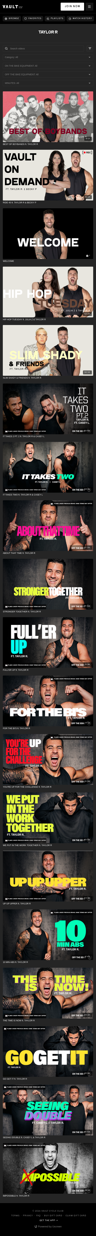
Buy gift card (53, 1216)
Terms (15, 1216)
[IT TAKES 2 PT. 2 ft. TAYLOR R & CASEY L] (48, 436)
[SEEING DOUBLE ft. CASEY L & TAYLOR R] (48, 1137)
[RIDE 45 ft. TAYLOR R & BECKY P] (48, 202)
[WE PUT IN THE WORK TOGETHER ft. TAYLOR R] (48, 845)
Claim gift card (75, 1216)
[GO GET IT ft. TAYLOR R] (48, 1079)
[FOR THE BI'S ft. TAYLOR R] (48, 728)
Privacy (28, 1216)
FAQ (38, 1216)
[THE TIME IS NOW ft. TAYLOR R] (48, 1020)
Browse (12, 18)
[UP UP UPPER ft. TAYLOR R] (48, 903)
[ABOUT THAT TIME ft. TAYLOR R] (48, 553)
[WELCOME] (48, 261)
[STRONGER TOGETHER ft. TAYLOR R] (48, 611)
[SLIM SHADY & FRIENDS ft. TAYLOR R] (48, 378)
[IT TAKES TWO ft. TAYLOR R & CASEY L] (48, 494)
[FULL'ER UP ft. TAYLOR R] (48, 670)
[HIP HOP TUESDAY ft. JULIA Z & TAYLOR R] (48, 319)
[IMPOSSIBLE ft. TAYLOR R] (48, 1196)
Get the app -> (48, 1221)
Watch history (80, 18)
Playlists (55, 18)
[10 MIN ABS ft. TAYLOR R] (48, 962)
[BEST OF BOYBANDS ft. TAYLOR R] (48, 144)
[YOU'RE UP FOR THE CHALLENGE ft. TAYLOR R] (48, 787)
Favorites (32, 18)
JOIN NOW (72, 6)
